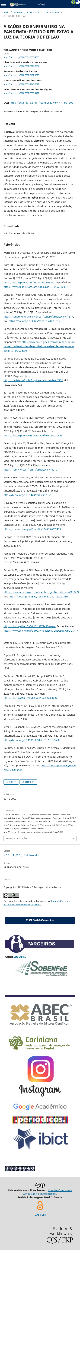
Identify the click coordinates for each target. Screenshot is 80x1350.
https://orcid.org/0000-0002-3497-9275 (21, 75)
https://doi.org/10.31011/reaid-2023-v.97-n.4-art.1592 (41, 102)
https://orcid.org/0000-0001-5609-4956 (21, 57)
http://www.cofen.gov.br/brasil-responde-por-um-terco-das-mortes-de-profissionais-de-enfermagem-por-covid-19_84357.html (40, 346)
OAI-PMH (40, 1214)
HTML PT (30, 782)
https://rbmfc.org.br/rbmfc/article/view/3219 (30, 469)
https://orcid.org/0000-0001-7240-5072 (21, 84)
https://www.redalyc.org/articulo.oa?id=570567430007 (36, 286)
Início (6, 12)
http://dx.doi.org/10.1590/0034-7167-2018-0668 (32, 740)
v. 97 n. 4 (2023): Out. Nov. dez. (43, 12)
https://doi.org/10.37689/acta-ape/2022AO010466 (33, 435)
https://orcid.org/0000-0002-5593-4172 (21, 93)
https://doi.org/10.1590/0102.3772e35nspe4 (30, 626)
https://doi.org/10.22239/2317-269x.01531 (28, 282)
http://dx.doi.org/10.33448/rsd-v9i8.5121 (28, 495)
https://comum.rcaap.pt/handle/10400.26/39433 (32, 529)
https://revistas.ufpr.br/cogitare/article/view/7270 (33, 380)
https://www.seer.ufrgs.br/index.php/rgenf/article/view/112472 (41, 592)
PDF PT (12, 782)
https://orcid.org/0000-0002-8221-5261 (21, 66)
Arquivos (18, 12)
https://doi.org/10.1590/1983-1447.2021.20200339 (38, 596)
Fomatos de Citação (16, 838)
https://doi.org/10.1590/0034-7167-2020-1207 (30, 698)
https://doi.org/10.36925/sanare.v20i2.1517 (34, 321)
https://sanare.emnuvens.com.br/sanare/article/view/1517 (38, 316)
